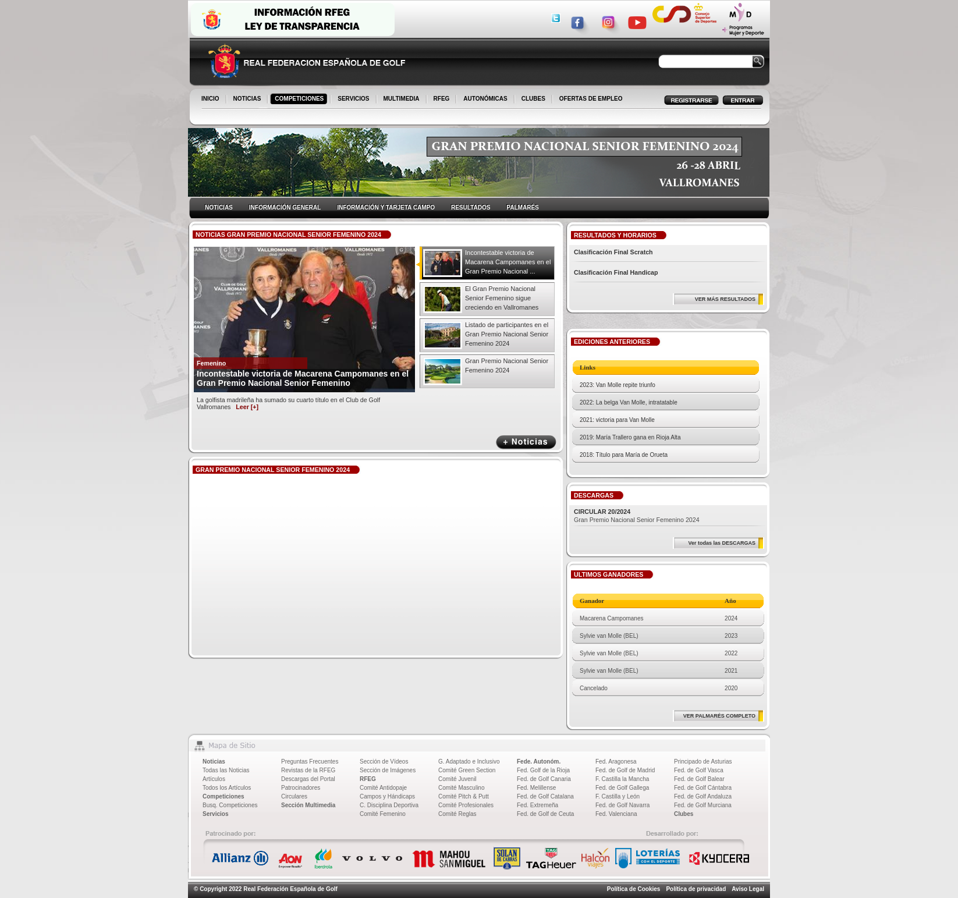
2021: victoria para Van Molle (617, 420)
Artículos (214, 779)
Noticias (214, 761)
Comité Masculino (461, 788)
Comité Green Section (466, 770)
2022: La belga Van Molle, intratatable (628, 402)
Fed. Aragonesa (616, 761)
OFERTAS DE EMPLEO (591, 98)
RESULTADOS (470, 207)
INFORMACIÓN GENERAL (285, 207)
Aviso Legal (748, 889)
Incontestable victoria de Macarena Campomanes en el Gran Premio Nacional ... (508, 262)
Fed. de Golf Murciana (703, 805)
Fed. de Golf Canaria (544, 779)
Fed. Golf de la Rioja (543, 770)
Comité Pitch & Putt (463, 796)
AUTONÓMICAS (485, 98)
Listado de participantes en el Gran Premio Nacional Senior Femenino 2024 (506, 334)
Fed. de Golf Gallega (622, 788)
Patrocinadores (300, 788)
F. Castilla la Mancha (622, 779)
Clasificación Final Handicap (616, 272)
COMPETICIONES (300, 99)
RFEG (443, 99)
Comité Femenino (383, 814)
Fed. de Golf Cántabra (703, 788)
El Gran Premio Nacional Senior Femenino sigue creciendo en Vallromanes (501, 298)
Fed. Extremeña (537, 805)
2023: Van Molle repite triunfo (617, 385)
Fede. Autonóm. (538, 761)
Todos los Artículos (227, 788)
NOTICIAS (248, 99)
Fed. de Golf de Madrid (625, 770)
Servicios (215, 814)
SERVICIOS (354, 99)
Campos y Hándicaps (387, 796)
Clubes (683, 814)
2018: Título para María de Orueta (624, 455)
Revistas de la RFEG (308, 770)
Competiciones (223, 796)
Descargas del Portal (308, 779)
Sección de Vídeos (384, 761)
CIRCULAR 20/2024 (602, 511)
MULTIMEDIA (402, 99)
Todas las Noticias (226, 770)
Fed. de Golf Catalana (545, 796)
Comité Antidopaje (383, 788)
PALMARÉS (522, 207)
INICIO (211, 99)
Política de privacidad (696, 889)
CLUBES (533, 98)
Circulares (294, 796)
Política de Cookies (634, 889)
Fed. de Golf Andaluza (703, 796)
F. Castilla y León (617, 796)
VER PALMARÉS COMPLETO (719, 716)
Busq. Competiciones (230, 805)
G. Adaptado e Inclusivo (469, 761)
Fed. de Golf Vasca (698, 770)
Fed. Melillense (536, 788)
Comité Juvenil (457, 779)
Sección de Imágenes (388, 770)
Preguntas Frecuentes (309, 761)
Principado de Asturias (703, 761)
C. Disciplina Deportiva (389, 805)
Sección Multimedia (308, 805)
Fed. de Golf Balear (699, 779)
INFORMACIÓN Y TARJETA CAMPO (386, 207)
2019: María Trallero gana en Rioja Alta (630, 437)
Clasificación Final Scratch (613, 252)
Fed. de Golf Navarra (622, 805)
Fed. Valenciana (616, 814)
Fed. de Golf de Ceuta (545, 814)
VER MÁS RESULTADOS (725, 299)
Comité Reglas (457, 814)
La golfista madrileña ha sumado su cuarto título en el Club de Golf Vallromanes (288, 403)
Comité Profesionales (466, 805)
